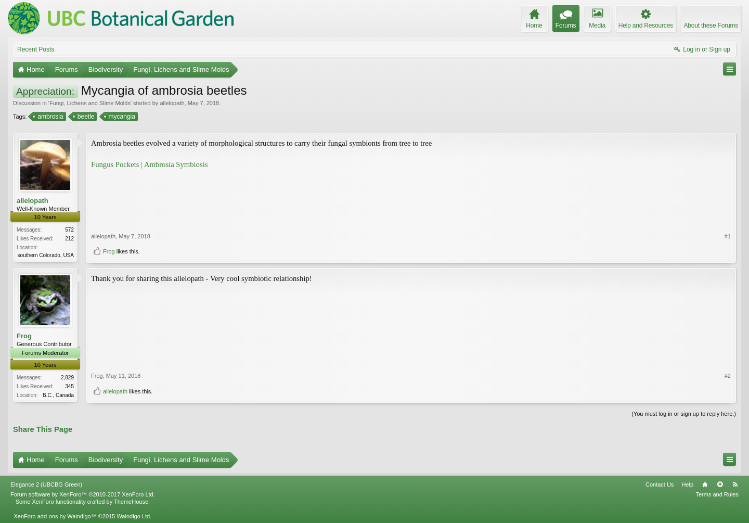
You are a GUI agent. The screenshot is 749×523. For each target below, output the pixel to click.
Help (687, 484)
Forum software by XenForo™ (82, 494)
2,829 (67, 377)
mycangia (121, 116)
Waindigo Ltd (133, 516)
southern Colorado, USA (46, 255)
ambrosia (49, 116)
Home (704, 484)
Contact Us (659, 484)
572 (69, 230)
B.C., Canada (58, 395)
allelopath (172, 103)
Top (720, 484)
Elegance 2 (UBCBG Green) (46, 484)
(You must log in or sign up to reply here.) (683, 414)
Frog (109, 251)
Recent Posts (35, 49)
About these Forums (711, 25)
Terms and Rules (717, 494)
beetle (85, 116)
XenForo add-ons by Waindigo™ (55, 516)
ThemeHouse (131, 502)
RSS (735, 484)
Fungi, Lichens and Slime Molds (90, 103)
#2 (728, 376)
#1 (728, 236)
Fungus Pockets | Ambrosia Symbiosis (149, 164)
